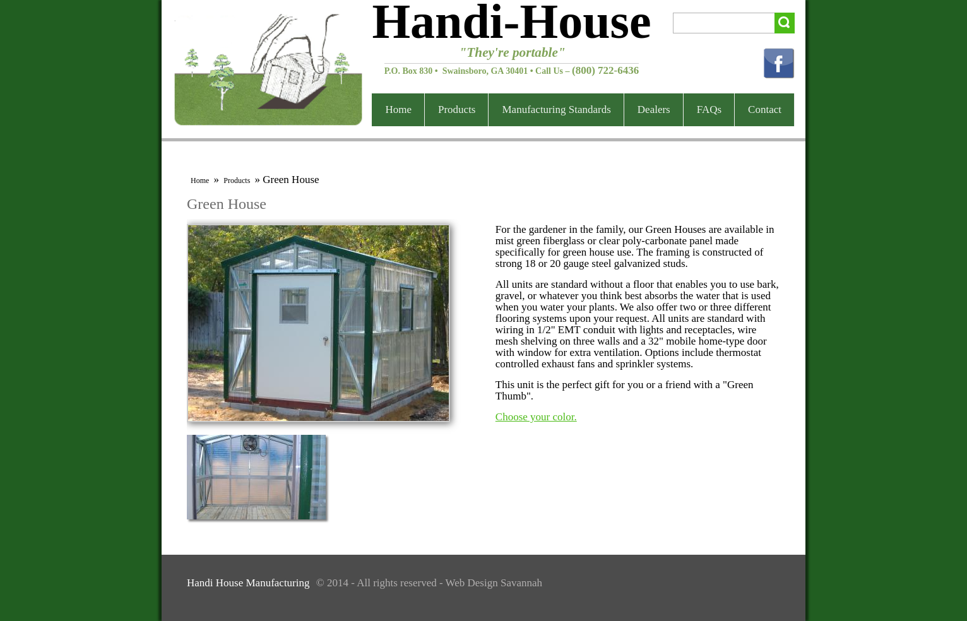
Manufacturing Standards (556, 109)
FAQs (709, 109)
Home (398, 109)
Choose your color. (536, 417)
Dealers (654, 109)
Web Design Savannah (494, 583)
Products (457, 109)
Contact (764, 109)
